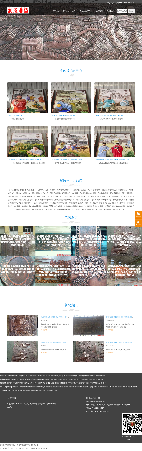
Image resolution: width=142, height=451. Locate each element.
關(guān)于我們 (69, 11)
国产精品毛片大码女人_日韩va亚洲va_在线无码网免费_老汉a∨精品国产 (24, 448)
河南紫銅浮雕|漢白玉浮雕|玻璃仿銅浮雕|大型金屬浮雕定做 (85, 375)
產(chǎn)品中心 (86, 11)
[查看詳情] (44, 330)
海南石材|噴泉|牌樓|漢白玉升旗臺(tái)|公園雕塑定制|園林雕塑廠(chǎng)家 (25, 379)
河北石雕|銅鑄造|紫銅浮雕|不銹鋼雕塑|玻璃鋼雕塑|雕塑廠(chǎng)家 (22, 387)
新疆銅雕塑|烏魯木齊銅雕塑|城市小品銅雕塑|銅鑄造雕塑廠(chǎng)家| (69, 387)
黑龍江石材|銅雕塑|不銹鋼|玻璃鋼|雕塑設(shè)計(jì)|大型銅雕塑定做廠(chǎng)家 (27, 383)
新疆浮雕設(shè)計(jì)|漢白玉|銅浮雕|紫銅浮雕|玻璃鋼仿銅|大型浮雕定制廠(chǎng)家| (36, 375)
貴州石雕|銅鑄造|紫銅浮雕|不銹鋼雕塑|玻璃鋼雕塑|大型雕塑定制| (115, 387)
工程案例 (99, 11)
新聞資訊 (110, 11)
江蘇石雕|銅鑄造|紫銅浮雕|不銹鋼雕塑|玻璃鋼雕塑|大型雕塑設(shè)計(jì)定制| (80, 383)
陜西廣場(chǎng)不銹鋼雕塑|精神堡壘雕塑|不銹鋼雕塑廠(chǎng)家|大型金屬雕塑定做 (28, 390)
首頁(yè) (56, 11)
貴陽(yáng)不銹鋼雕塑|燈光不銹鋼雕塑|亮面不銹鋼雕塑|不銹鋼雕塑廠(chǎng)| (76, 379)
